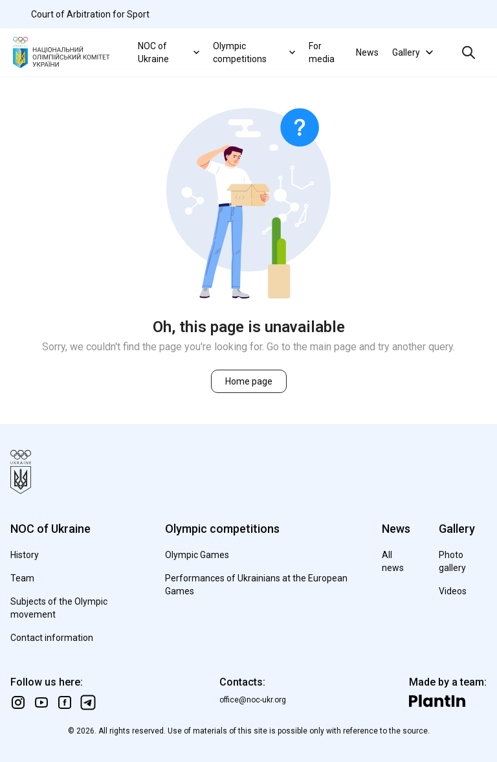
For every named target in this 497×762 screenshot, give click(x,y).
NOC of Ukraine (170, 52)
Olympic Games (197, 555)
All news (393, 561)
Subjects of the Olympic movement (58, 608)
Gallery (414, 52)
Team (22, 578)
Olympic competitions (255, 52)
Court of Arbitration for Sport (90, 14)
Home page (248, 381)
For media (322, 52)
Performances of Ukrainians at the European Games (256, 584)
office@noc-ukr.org (252, 699)
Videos (453, 591)
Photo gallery (452, 561)
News (367, 52)
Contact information (51, 638)
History (24, 555)
